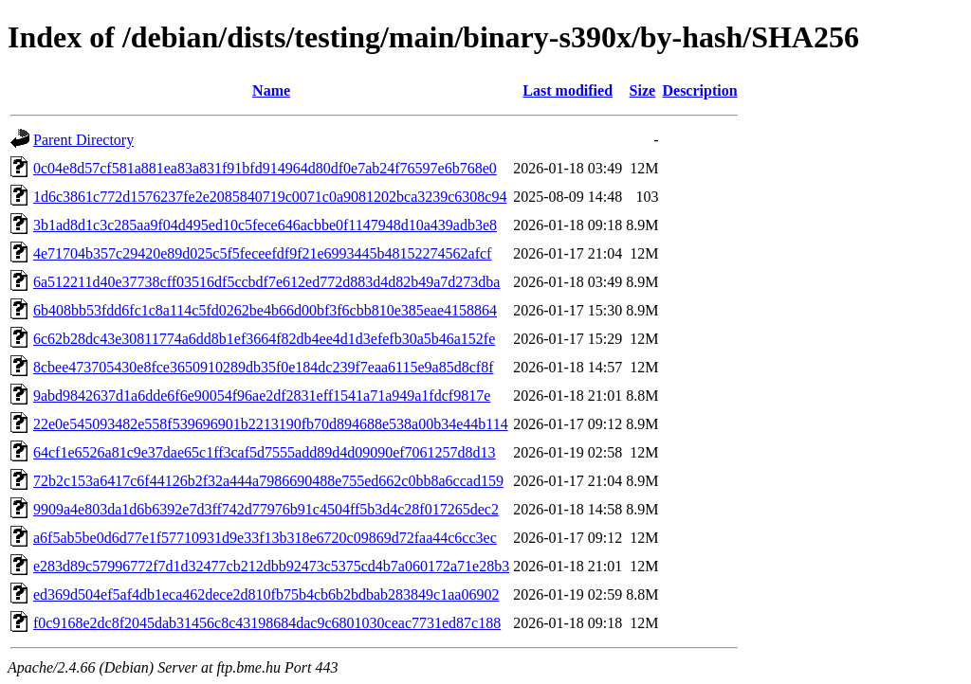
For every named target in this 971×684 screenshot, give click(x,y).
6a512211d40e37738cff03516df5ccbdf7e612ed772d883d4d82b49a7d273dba (266, 282)
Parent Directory (83, 140)
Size (643, 90)
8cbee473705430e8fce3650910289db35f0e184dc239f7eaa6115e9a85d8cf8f (263, 367)
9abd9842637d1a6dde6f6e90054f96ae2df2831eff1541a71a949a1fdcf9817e (261, 395)
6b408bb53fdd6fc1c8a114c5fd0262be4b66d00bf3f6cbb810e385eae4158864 (265, 310)
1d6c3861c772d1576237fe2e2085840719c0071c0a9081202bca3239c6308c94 (269, 197)
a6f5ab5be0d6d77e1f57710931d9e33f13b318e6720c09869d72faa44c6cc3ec (265, 538)
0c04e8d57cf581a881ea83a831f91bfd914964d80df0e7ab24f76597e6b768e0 (265, 168)
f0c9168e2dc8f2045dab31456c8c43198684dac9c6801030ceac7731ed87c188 (267, 623)
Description (699, 90)
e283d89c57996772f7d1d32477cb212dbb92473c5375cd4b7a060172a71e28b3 (271, 566)
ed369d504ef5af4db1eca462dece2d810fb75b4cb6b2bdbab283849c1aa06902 (266, 594)
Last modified (567, 90)
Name (271, 90)
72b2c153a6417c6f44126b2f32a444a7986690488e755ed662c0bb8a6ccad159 (268, 481)
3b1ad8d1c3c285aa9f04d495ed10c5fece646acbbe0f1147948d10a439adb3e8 (265, 225)
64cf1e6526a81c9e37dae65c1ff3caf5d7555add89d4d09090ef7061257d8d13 (264, 452)
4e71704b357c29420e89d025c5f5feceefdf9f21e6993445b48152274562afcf (262, 253)
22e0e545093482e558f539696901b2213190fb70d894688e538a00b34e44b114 (270, 424)
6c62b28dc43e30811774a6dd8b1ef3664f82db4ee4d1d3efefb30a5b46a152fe (264, 339)
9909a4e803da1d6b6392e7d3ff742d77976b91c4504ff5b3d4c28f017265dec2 (266, 509)
